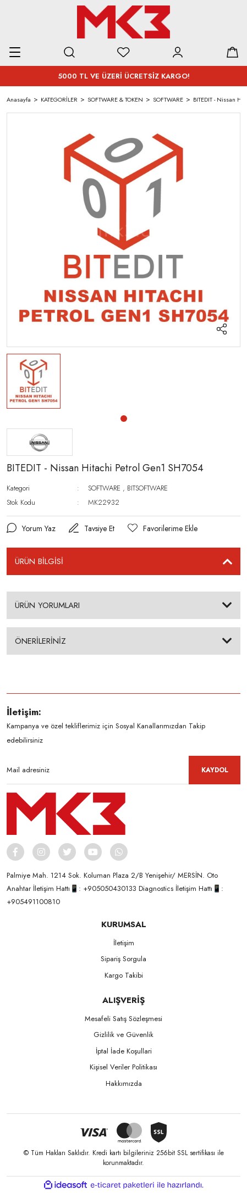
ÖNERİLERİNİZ (40, 641)
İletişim (123, 943)
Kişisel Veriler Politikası (123, 1067)
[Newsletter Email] (123, 770)
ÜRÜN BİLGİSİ (39, 561)
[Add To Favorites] (162, 528)
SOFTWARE (104, 488)
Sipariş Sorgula (123, 959)
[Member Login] (177, 52)
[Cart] (232, 52)
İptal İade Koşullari (124, 1051)
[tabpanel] (33, 381)
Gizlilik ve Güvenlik (123, 1034)
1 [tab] (123, 418)
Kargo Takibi (124, 975)
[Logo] (123, 21)
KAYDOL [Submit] (214, 770)
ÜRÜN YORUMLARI (47, 605)
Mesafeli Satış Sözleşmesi (123, 1018)
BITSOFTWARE (147, 488)
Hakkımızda (124, 1083)
